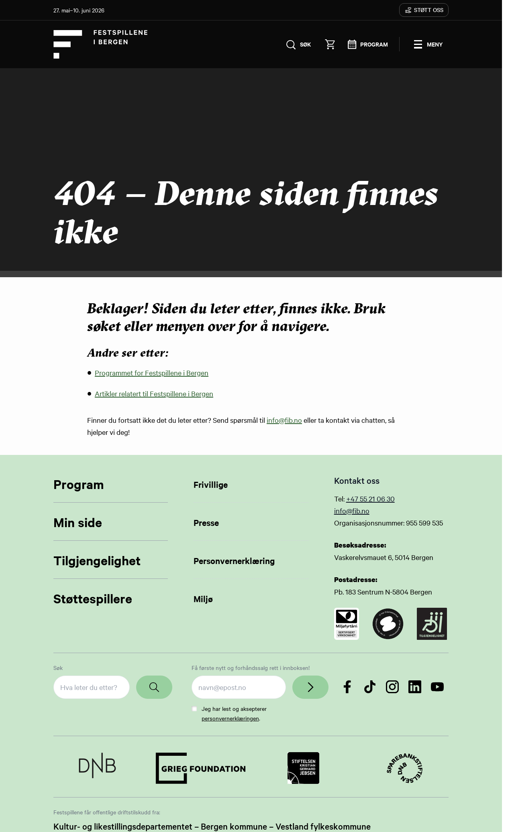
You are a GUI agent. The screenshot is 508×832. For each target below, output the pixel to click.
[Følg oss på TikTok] (370, 687)
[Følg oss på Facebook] (347, 687)
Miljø (203, 599)
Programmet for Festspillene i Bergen (151, 373)
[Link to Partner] (97, 769)
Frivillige (211, 484)
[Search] (154, 687)
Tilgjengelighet (97, 560)
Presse (206, 522)
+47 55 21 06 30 (370, 498)
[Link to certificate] (346, 624)
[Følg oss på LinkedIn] (415, 687)
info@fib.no (284, 420)
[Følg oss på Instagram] (392, 687)
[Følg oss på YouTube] (437, 687)
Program (78, 484)
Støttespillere (92, 599)
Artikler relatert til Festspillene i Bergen (154, 393)
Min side (77, 522)
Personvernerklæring (234, 560)
